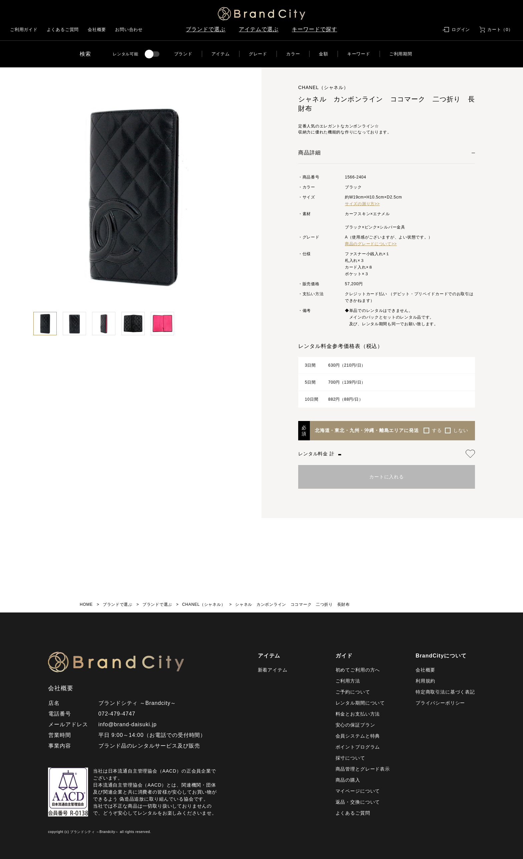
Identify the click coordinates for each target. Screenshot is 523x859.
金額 (323, 53)
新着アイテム (273, 670)
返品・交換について (358, 802)
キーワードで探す (314, 29)
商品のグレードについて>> (371, 244)
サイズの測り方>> (362, 203)
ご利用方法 (348, 681)
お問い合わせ (129, 29)
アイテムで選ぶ (259, 29)
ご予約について (353, 692)
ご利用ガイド (24, 29)
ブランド (183, 53)
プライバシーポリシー (440, 703)
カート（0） (500, 29)
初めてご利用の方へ (358, 670)
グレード (258, 53)
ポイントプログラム (358, 747)
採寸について (350, 758)
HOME (86, 604)
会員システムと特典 (358, 736)
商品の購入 (348, 780)
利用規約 (425, 681)
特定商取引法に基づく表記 (445, 692)
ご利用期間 (400, 53)
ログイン (461, 29)
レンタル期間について (360, 703)
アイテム (220, 53)
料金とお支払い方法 (358, 714)
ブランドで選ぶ (205, 29)
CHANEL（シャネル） (203, 604)
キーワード (358, 53)
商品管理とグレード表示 (363, 769)
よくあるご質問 (63, 29)
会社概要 (97, 29)
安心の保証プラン (355, 725)
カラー (293, 53)
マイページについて (358, 791)
